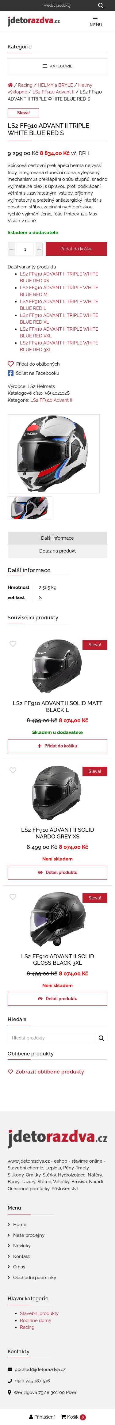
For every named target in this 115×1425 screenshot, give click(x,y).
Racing (25, 85)
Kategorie (58, 66)
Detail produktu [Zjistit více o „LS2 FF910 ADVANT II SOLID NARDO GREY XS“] (62, 872)
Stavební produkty (39, 1313)
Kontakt (21, 1256)
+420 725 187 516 (32, 1381)
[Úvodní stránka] (10, 85)
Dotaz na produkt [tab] (57, 551)
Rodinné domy (35, 1320)
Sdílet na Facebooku (33, 373)
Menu (96, 21)
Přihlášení (42, 1417)
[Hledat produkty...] (100, 5)
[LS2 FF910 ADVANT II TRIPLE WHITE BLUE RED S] (54, 455)
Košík (73, 1417)
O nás (19, 1267)
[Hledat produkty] (67, 5)
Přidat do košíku (76, 248)
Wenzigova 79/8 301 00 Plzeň (45, 1392)
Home (19, 1224)
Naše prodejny (28, 1235)
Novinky (22, 1245)
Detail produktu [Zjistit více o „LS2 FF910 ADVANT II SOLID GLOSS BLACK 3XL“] (62, 998)
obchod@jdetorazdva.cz (40, 1369)
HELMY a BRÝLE (55, 85)
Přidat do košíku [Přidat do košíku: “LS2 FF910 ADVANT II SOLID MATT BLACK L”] (60, 745)
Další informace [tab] (57, 538)
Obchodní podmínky (34, 1277)
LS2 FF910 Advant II (54, 92)
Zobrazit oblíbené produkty (50, 1072)
